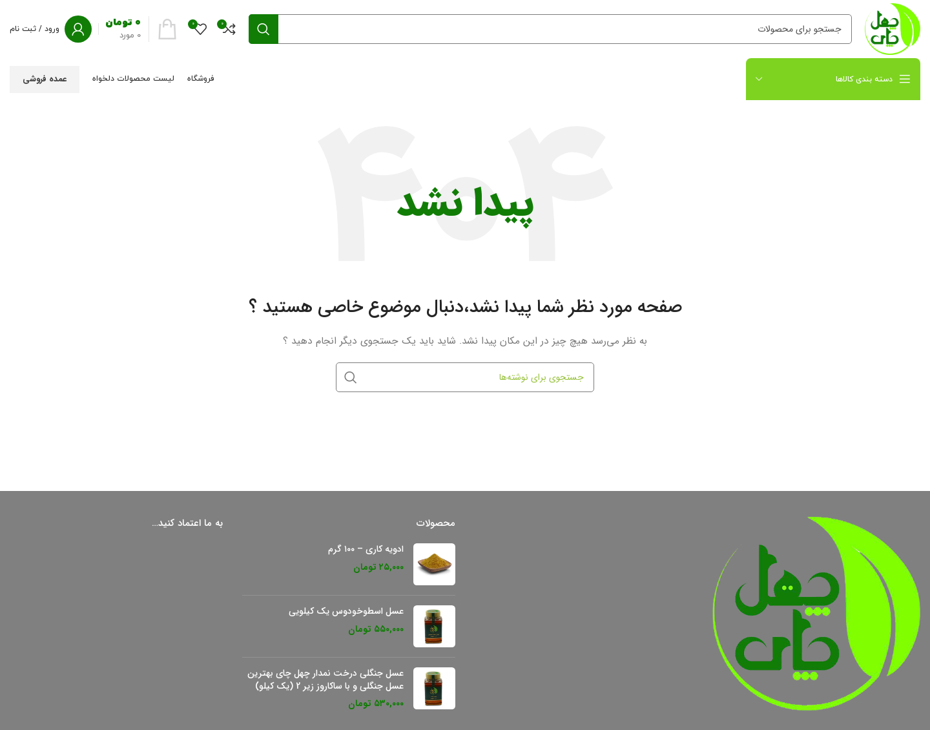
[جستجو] (550, 29)
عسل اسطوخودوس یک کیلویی (346, 611)
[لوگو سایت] (892, 28)
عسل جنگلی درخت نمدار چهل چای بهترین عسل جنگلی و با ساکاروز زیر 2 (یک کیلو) (325, 680)
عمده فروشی (45, 79)
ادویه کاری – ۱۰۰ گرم (366, 549)
